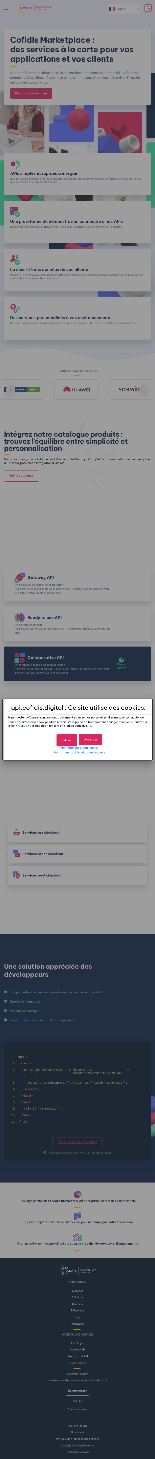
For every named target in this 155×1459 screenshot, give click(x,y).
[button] (90, 738)
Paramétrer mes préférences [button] (78, 747)
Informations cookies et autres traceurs (78, 752)
